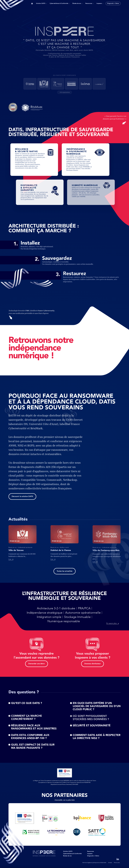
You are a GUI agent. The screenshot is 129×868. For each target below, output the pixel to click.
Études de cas (76, 3)
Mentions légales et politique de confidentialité (94, 862)
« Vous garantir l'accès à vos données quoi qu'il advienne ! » (114, 120)
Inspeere (99, 3)
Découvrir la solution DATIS (22, 496)
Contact (110, 862)
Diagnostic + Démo (113, 3)
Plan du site (117, 862)
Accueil (32, 3)
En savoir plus (111, 623)
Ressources (88, 3)
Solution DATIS (40, 3)
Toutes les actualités (64, 571)
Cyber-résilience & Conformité (59, 3)
